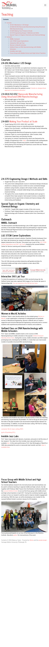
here (8, 443)
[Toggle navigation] (45, 5)
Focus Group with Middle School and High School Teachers (28, 53)
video (24, 140)
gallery (15, 535)
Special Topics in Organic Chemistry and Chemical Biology (27, 35)
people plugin (43, 540)
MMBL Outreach (15, 39)
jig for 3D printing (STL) (8, 432)
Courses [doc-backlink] (5, 59)
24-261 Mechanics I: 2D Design (19, 25)
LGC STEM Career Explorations (19, 41)
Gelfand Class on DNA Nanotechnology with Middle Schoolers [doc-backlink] (22, 329)
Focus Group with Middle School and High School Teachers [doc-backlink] (21, 480)
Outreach (9, 37)
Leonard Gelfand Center (11, 491)
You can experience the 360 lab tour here (25, 283)
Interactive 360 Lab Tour (17, 43)
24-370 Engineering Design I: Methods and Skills (24, 33)
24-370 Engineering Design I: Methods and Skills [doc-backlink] (24, 179)
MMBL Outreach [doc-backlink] (9, 223)
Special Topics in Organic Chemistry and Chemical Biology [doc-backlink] (20, 205)
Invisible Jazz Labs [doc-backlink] (10, 436)
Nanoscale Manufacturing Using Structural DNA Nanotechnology (22, 95)
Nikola (31, 540)
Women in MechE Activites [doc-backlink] (13, 313)
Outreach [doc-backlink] (6, 219)
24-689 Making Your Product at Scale (21, 31)
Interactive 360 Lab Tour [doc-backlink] (13, 276)
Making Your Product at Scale (23, 121)
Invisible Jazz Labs (15, 51)
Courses (9, 23)
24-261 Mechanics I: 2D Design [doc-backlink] (16, 63)
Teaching (7, 14)
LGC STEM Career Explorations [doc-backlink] (16, 235)
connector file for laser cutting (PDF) (12, 429)
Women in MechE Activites (18, 45)
